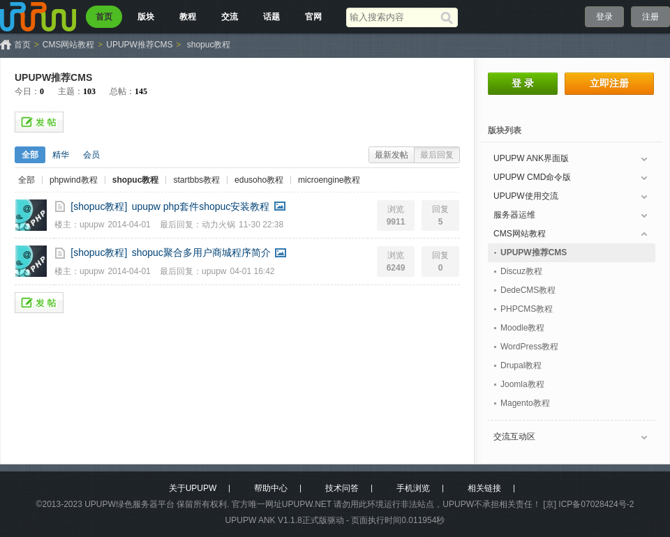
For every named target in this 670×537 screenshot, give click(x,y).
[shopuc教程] (98, 206)
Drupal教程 (521, 365)
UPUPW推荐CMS (139, 45)
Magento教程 (525, 403)
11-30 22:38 (261, 224)
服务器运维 (514, 215)
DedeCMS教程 (528, 290)
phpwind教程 (74, 180)
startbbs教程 (196, 180)
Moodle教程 (522, 328)
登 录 (523, 83)
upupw (92, 224)
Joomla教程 (522, 384)
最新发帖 (391, 155)
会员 (91, 155)
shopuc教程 (209, 45)
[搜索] (449, 17)
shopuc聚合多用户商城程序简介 (201, 252)
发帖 (39, 122)
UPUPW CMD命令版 (532, 177)
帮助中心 (271, 488)
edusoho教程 (258, 180)
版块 (145, 17)
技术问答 (342, 488)
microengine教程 (329, 180)
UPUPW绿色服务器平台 (129, 504)
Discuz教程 (521, 271)
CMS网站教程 (69, 45)
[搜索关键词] (393, 17)
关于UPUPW (193, 488)
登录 (604, 17)
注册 (650, 17)
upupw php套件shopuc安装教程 (201, 206)
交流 (229, 17)
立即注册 (609, 83)
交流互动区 (514, 436)
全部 (30, 155)
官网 (313, 17)
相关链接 (484, 488)
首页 (104, 17)
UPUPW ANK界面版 (531, 158)
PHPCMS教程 (526, 309)
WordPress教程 (529, 346)
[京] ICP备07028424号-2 (588, 504)
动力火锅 (218, 224)
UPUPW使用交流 (525, 196)
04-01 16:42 (252, 271)
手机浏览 (413, 488)
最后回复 (437, 155)
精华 (60, 155)
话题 (271, 17)
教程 (187, 17)
